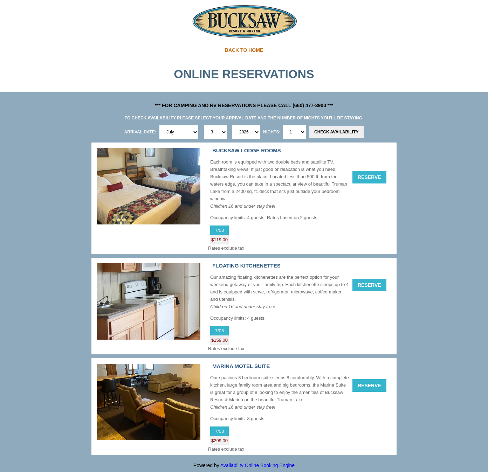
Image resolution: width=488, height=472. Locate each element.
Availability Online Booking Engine (257, 465)
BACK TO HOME (244, 50)
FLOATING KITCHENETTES (246, 266)
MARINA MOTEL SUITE (241, 366)
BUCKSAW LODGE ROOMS (246, 150)
